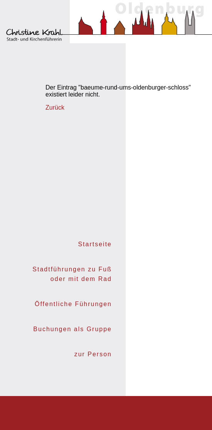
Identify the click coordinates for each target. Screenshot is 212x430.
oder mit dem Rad (81, 279)
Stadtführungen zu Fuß (72, 269)
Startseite (95, 244)
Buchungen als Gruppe (72, 329)
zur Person (93, 354)
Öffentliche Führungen (73, 304)
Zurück (54, 107)
